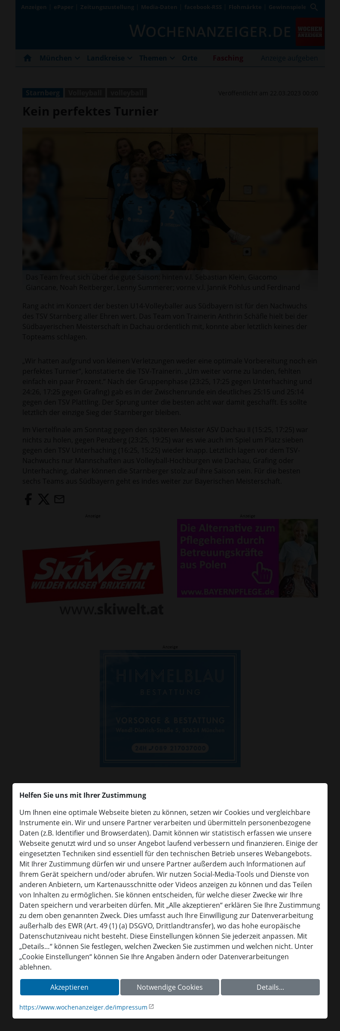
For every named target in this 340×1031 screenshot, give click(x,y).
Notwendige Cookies (170, 987)
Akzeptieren (69, 987)
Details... (270, 987)
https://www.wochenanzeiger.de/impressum (83, 1007)
